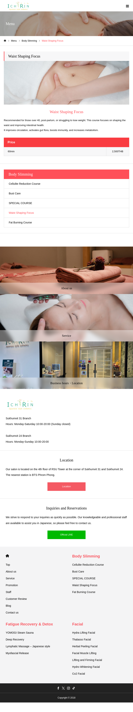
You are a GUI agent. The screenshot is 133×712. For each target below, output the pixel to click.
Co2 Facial (78, 673)
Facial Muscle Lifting (84, 653)
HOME (7, 555)
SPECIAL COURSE (20, 203)
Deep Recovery (15, 639)
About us (11, 571)
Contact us (12, 612)
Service (10, 578)
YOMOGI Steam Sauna (20, 632)
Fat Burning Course (20, 222)
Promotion (12, 585)
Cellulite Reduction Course (24, 183)
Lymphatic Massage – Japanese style (28, 646)
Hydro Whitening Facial (86, 666)
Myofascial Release (17, 653)
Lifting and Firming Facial (87, 660)
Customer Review (16, 598)
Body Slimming (86, 556)
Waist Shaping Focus (21, 212)
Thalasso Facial (81, 639)
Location (66, 486)
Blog (8, 605)
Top (8, 564)
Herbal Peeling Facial (85, 646)
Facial (77, 624)
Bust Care (15, 193)
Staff (8, 592)
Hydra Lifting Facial (83, 632)
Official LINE (66, 534)
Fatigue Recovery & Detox (29, 624)
